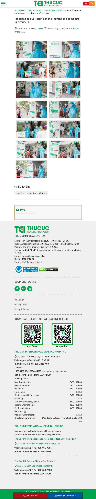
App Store (32, 335)
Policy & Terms (21, 309)
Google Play (62, 335)
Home (17, 10)
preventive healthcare (37, 193)
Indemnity (19, 299)
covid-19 (20, 193)
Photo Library (26, 10)
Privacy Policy (21, 304)
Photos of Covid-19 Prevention (46, 10)
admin (40, 28)
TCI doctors (74, 28)
